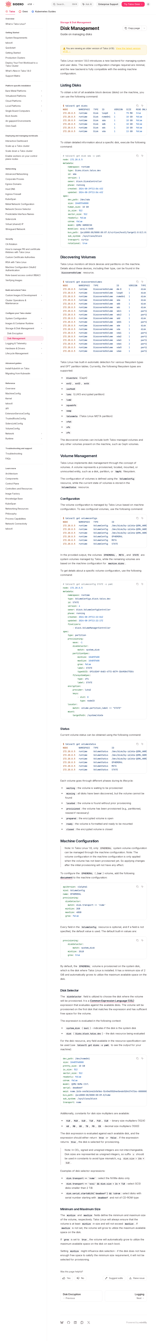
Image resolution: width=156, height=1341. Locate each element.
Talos (10, 12)
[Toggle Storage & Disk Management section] (23, 328)
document (66, 877)
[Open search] (65, 4)
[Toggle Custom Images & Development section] (23, 295)
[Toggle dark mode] (148, 4)
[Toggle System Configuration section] (23, 318)
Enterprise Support (108, 4)
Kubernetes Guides (44, 12)
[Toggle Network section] (23, 433)
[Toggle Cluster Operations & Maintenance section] (23, 302)
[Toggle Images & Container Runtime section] (23, 323)
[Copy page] (132, 28)
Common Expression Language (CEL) (112, 1000)
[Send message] (143, 1309)
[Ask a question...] (103, 1307)
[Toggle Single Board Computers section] (23, 111)
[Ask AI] (142, 106)
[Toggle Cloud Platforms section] (23, 100)
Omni (23, 12)
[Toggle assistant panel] (87, 4)
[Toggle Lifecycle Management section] (23, 353)
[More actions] (144, 28)
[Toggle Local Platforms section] (23, 106)
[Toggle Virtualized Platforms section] (23, 95)
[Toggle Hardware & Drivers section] (23, 348)
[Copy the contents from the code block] (137, 106)
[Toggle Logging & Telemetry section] (23, 343)
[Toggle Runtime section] (23, 438)
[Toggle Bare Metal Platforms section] (23, 90)
